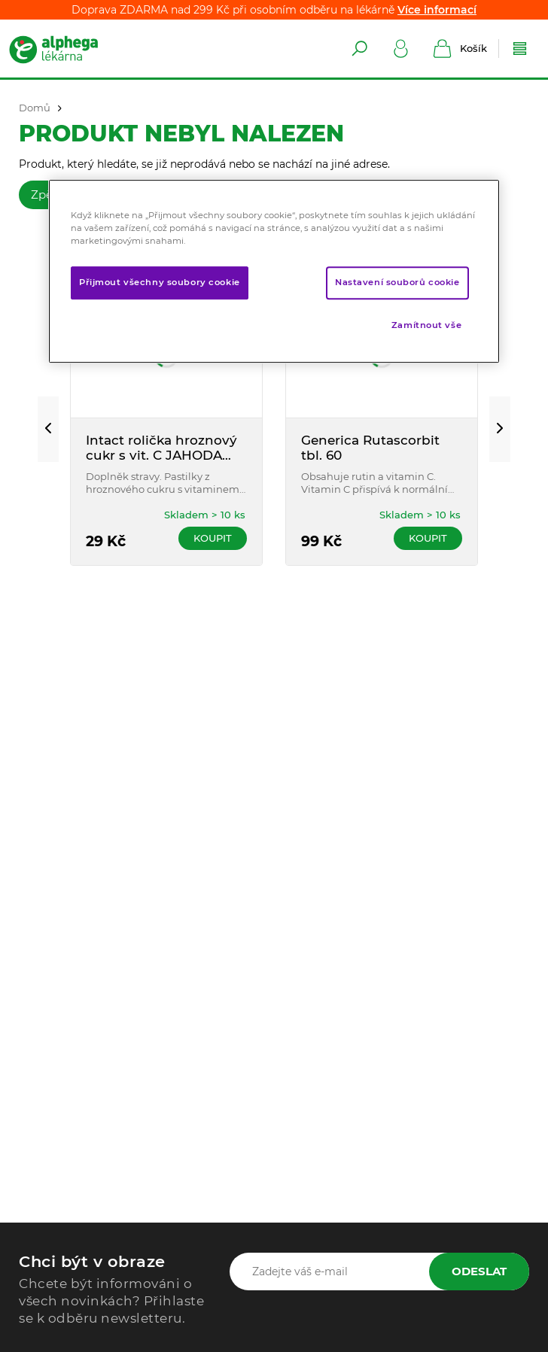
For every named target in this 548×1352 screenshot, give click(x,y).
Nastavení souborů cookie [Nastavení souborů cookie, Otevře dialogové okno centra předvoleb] (397, 282)
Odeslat (479, 1271)
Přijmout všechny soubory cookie (159, 282)
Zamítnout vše (426, 325)
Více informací (436, 10)
